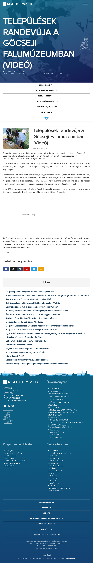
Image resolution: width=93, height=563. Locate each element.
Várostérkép (53, 430)
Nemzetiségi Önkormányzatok (61, 412)
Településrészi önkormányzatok (62, 410)
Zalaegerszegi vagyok (14, 396)
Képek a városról (55, 461)
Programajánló (55, 451)
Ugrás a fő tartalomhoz (84, 1)
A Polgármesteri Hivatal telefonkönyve (46, 518)
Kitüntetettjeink (55, 415)
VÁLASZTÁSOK (46, 112)
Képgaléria (8, 393)
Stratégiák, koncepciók (58, 420)
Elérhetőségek (10, 456)
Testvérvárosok (55, 437)
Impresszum (46, 507)
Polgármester (54, 389)
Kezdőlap (9, 72)
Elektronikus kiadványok (59, 488)
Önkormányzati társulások (60, 427)
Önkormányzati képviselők (59, 394)
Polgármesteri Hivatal (45, 90)
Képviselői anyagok (46, 524)
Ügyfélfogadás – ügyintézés (16, 461)
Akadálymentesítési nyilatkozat (46, 535)
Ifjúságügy (52, 476)
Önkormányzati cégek (57, 425)
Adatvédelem (46, 529)
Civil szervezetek (55, 466)
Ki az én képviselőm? (56, 399)
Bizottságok (53, 407)
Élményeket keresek (12, 398)
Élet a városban (45, 96)
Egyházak (52, 468)
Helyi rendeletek (55, 417)
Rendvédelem (53, 483)
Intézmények (53, 463)
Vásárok (51, 486)
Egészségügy (53, 473)
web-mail (46, 513)
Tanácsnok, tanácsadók (58, 402)
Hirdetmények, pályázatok (46, 107)
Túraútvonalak (55, 491)
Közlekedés (53, 481)
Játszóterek (53, 478)
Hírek (22, 72)
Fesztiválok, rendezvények (59, 453)
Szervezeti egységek (13, 453)
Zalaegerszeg (17, 4)
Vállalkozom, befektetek (15, 401)
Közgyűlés (52, 405)
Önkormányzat (45, 85)
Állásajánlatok (55, 471)
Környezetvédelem (56, 432)
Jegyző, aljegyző (11, 451)
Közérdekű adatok (12, 463)
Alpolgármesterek (56, 391)
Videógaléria (53, 458)
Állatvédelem (54, 435)
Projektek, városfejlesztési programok (65, 422)
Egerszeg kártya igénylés (47, 101)
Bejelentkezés (46, 555)
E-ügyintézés (9, 458)
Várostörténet (11, 391)
